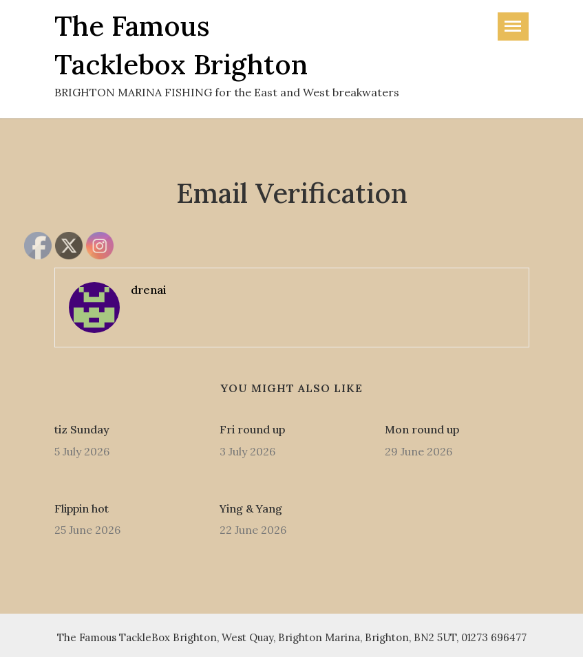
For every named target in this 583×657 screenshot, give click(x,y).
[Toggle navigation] (513, 26)
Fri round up (252, 429)
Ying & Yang (251, 508)
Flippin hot (81, 508)
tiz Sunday (81, 429)
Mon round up (422, 429)
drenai (148, 290)
